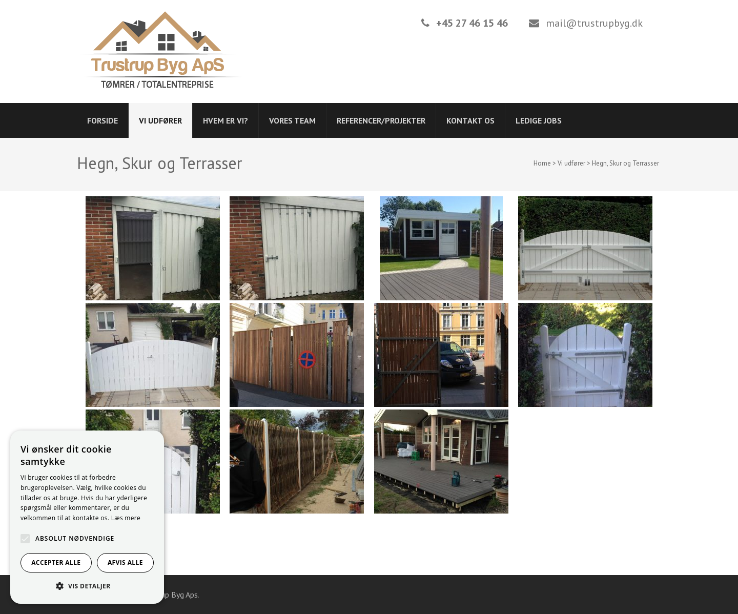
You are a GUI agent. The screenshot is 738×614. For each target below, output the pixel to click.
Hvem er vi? (225, 120)
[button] (87, 586)
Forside (102, 120)
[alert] (87, 517)
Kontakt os (470, 120)
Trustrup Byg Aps (169, 594)
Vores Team (292, 120)
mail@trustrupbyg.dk (594, 23)
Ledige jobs (539, 120)
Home (542, 163)
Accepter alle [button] (55, 562)
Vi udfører (160, 120)
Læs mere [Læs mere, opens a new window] (125, 518)
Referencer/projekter (381, 120)
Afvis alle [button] (125, 562)
